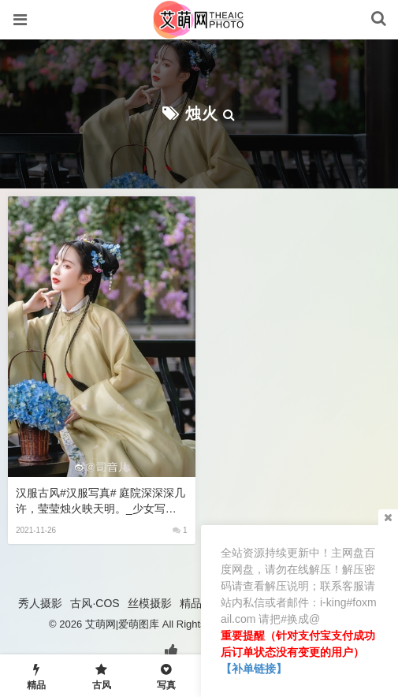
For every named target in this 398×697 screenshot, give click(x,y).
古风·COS (94, 603)
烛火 (201, 113)
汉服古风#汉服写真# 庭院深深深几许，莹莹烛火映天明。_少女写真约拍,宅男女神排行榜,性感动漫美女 (100, 501)
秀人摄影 (40, 603)
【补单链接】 (254, 668)
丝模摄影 (150, 603)
